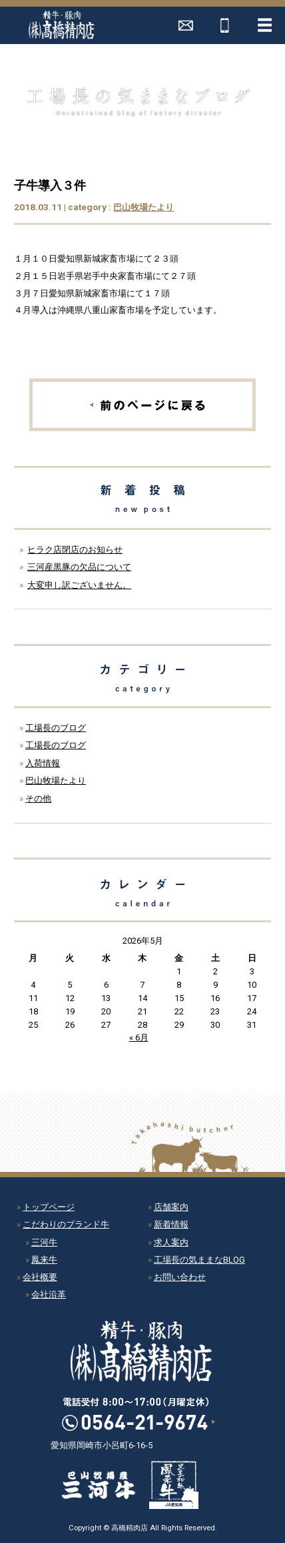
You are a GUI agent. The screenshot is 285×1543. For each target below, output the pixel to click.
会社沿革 (48, 1294)
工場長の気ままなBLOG (199, 1260)
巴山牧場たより (143, 207)
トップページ (49, 1207)
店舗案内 (171, 1207)
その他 (38, 799)
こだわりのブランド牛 (66, 1224)
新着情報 (171, 1224)
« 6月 (138, 1037)
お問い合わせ (180, 1277)
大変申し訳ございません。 (79, 585)
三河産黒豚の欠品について (79, 567)
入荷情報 (42, 763)
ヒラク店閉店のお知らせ (75, 550)
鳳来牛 (44, 1260)
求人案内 (171, 1242)
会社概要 (40, 1277)
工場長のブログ (55, 728)
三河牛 (44, 1242)
